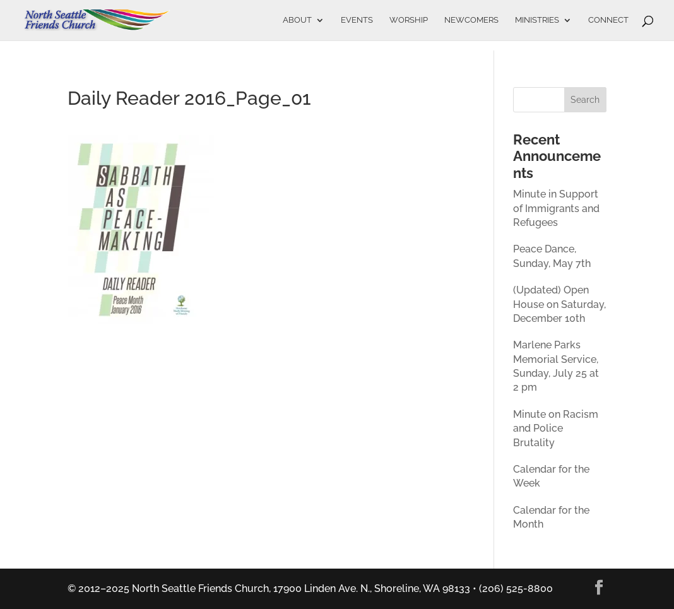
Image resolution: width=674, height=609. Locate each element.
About (297, 20)
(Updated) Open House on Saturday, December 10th (559, 304)
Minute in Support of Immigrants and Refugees (556, 208)
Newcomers (471, 20)
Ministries (537, 20)
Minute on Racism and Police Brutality (555, 428)
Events (357, 20)
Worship (408, 20)
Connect (608, 20)
